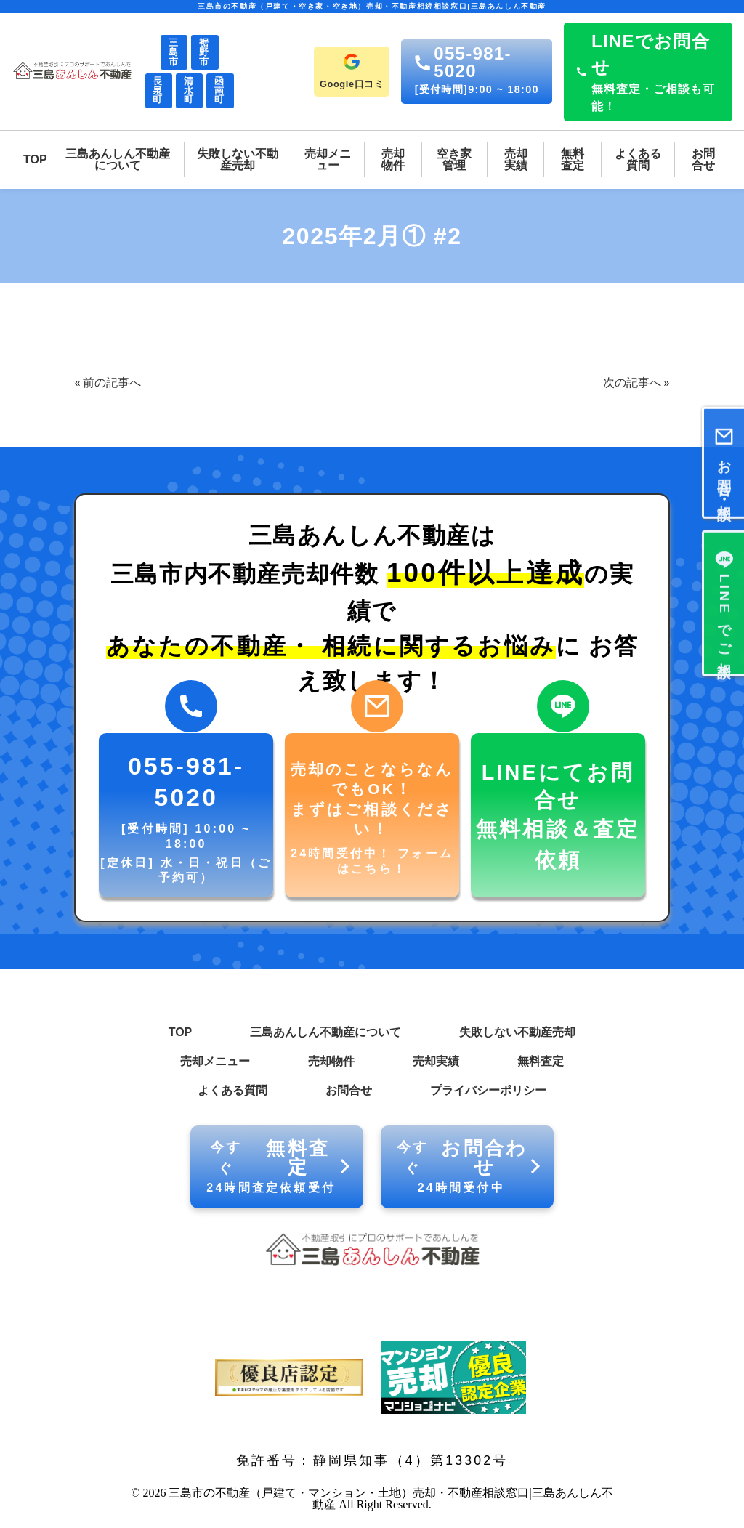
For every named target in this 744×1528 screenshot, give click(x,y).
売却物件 (331, 1061)
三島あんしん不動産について (325, 1032)
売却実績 (436, 1061)
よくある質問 (232, 1090)
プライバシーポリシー (488, 1090)
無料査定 (540, 1061)
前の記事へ (112, 382)
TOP (181, 1032)
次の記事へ (632, 382)
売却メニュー (215, 1061)
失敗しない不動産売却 (517, 1032)
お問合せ (349, 1090)
